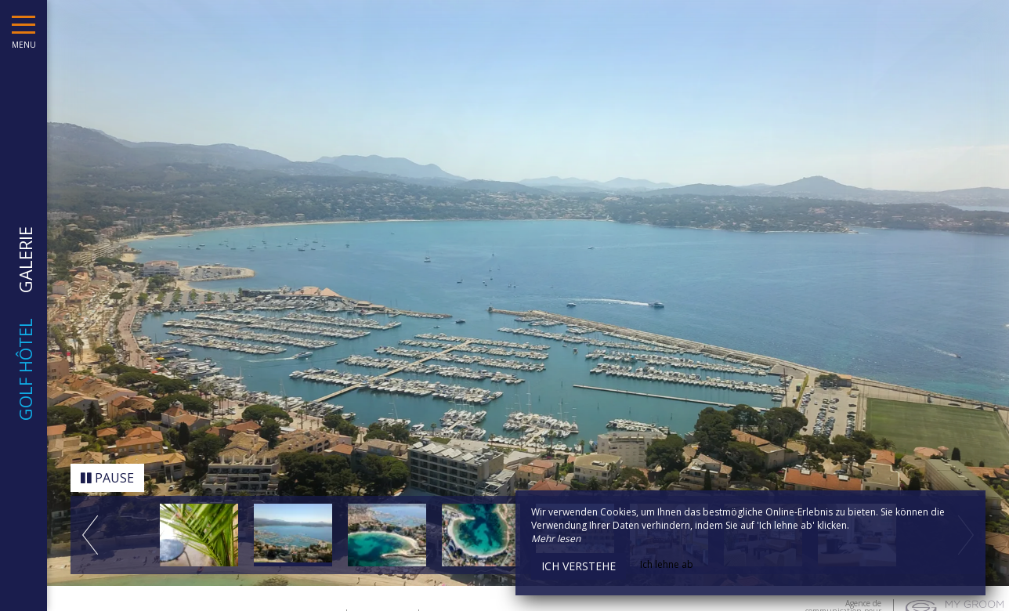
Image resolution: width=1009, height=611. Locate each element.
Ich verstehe (578, 566)
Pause (107, 474)
